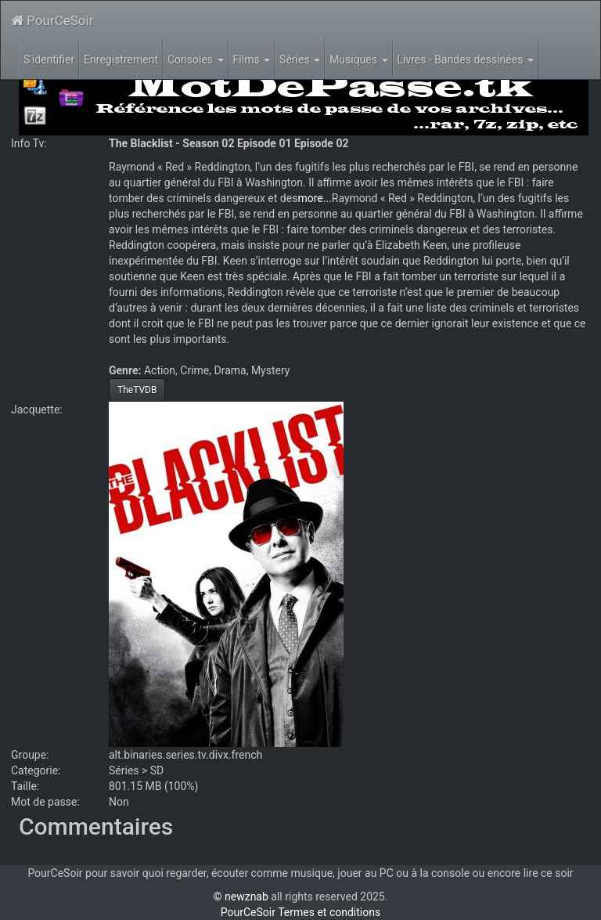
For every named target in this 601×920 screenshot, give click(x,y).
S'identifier (48, 59)
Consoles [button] (195, 59)
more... (314, 198)
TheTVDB (137, 389)
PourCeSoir (52, 20)
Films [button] (252, 59)
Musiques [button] (358, 59)
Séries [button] (299, 59)
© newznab (241, 896)
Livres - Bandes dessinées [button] (466, 59)
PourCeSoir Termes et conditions (300, 912)
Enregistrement (121, 59)
